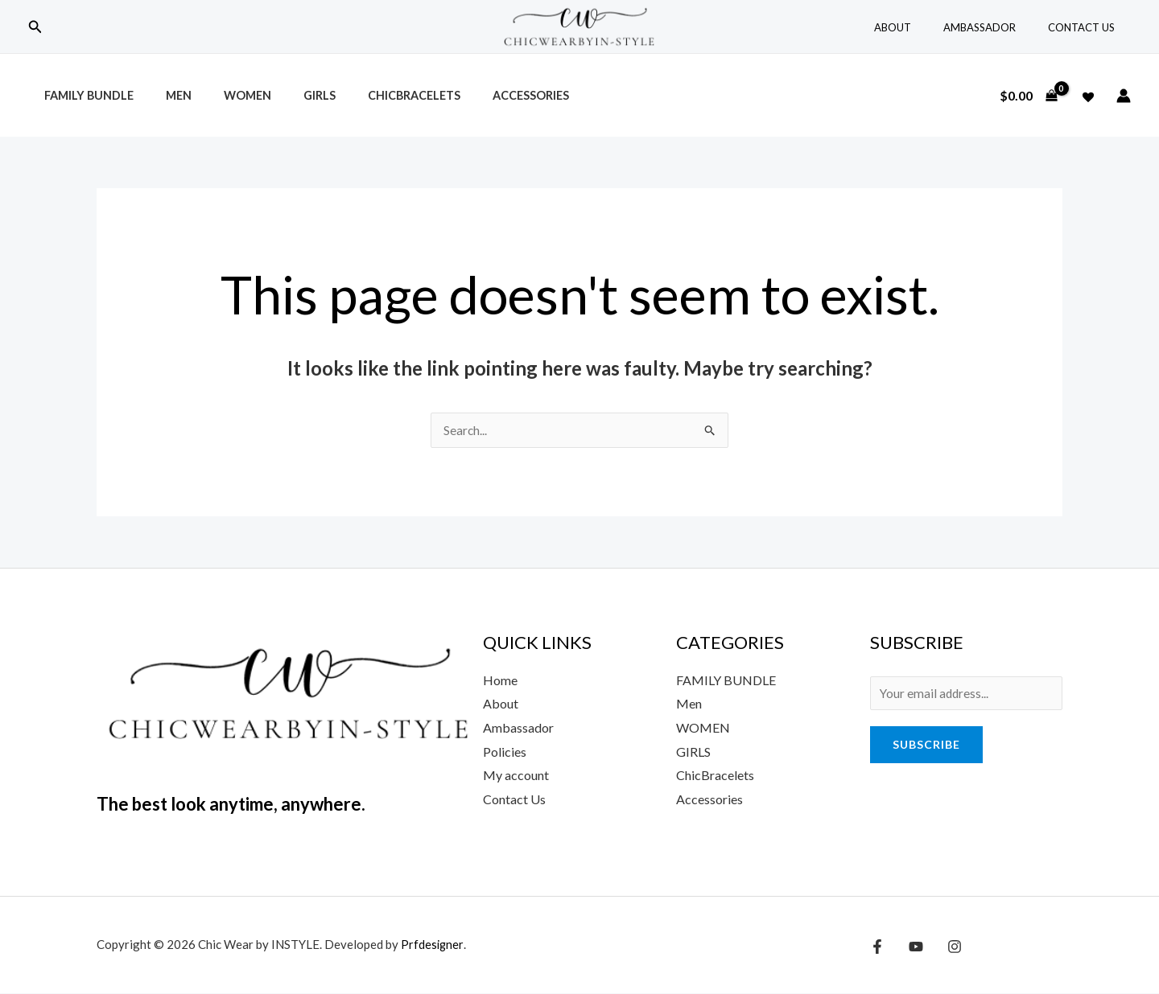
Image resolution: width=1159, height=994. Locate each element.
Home (500, 680)
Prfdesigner (432, 945)
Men (165, 95)
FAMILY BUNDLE (726, 680)
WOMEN (703, 728)
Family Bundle (84, 95)
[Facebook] (877, 947)
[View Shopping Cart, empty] (1028, 95)
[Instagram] (946, 947)
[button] (35, 27)
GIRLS (693, 752)
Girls (288, 95)
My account (516, 775)
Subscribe (926, 747)
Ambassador (996, 27)
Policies (504, 752)
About (920, 27)
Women (225, 95)
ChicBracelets (374, 95)
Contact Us (1087, 27)
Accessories (481, 95)
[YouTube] (912, 947)
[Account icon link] (1123, 95)
